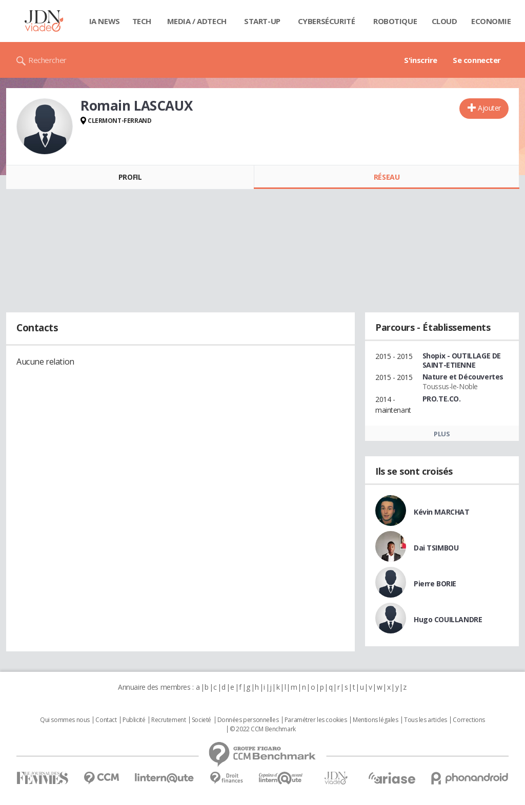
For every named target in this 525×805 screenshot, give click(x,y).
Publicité (134, 720)
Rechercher (47, 60)
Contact (105, 720)
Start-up (262, 21)
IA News (104, 21)
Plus (442, 433)
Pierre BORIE (435, 583)
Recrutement (168, 720)
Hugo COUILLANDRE (448, 619)
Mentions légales (375, 720)
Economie (491, 21)
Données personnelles (248, 720)
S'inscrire (420, 60)
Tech (141, 21)
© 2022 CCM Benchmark (263, 729)
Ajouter (489, 108)
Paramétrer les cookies (316, 720)
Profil (130, 177)
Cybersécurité (326, 21)
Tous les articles (425, 720)
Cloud (444, 21)
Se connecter (477, 60)
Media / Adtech (197, 21)
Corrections (468, 720)
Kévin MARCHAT (442, 512)
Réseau (386, 177)
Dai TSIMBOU (436, 548)
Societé (201, 720)
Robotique (395, 21)
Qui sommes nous (65, 720)
